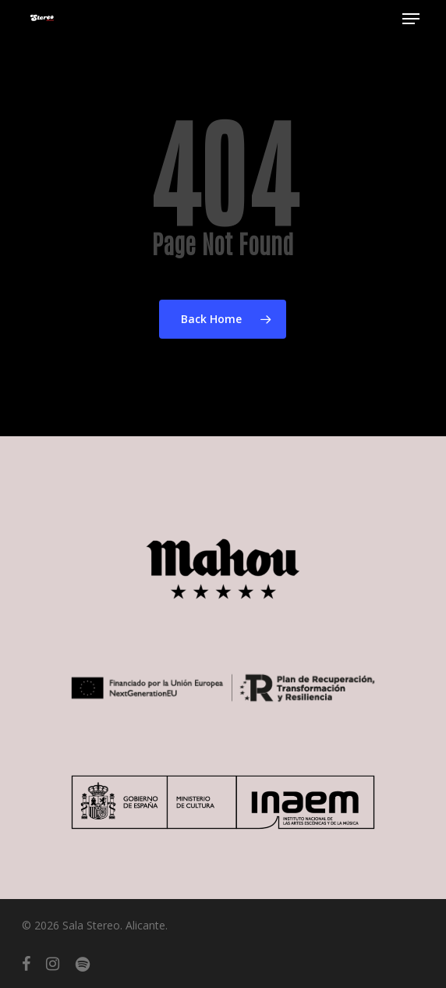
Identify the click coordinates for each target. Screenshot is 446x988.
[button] (410, 19)
